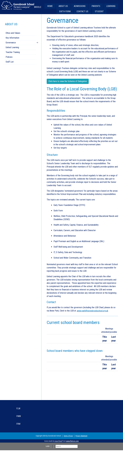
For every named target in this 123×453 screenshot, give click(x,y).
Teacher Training (13, 52)
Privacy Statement (81, 436)
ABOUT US (63, 6)
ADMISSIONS (80, 6)
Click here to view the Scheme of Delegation (67, 81)
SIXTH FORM (65, 11)
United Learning (12, 47)
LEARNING (110, 6)
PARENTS (96, 6)
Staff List (10, 61)
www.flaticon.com (72, 441)
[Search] (66, 446)
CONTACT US (82, 11)
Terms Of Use (68, 436)
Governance (11, 42)
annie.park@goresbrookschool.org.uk (92, 310)
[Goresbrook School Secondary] (17, 5)
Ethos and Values (13, 33)
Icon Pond (58, 441)
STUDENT (99, 11)
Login (48, 446)
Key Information (12, 37)
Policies (9, 57)
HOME (50, 6)
